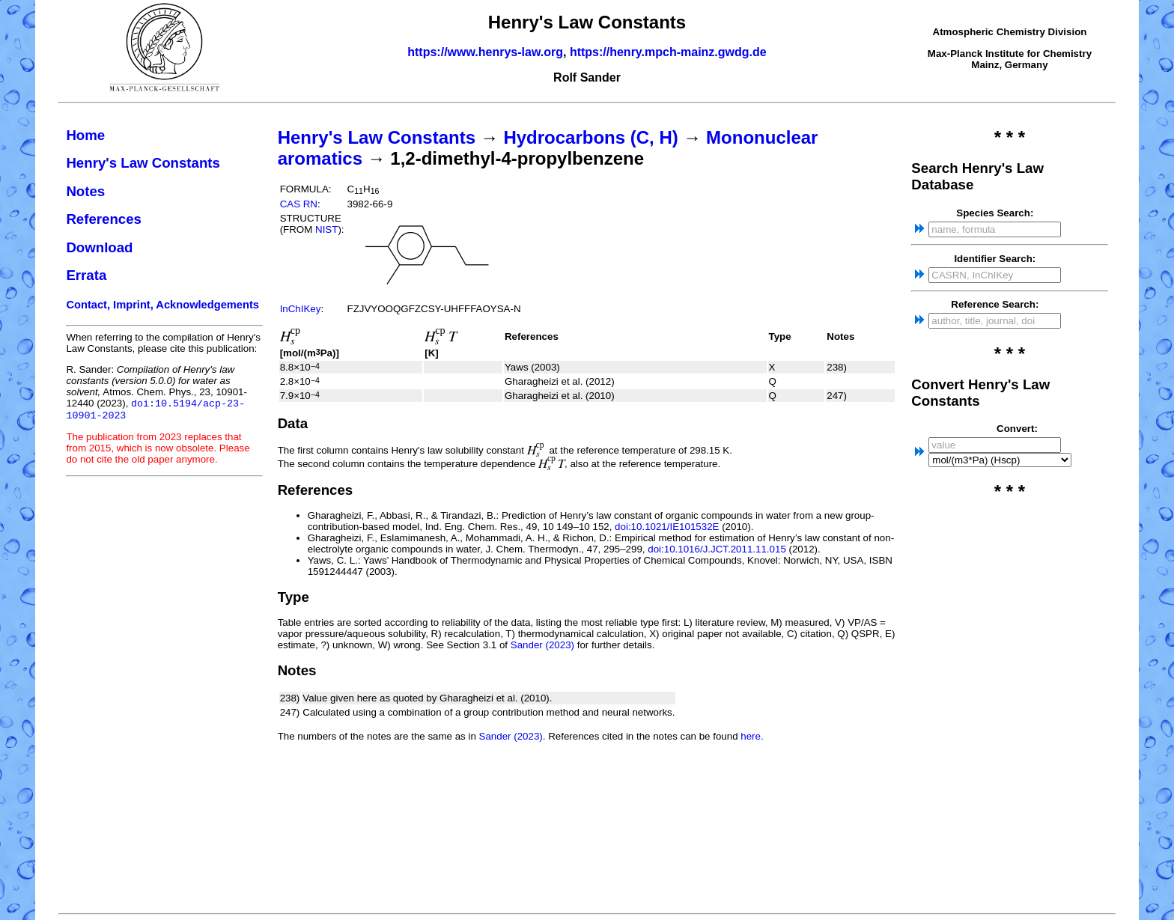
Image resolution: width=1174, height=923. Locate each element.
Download (99, 247)
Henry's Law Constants (143, 163)
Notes (85, 191)
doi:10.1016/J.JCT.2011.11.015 (717, 549)
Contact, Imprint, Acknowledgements (162, 305)
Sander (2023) (542, 645)
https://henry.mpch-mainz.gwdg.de (668, 52)
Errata (86, 275)
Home (85, 135)
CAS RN (298, 204)
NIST (326, 229)
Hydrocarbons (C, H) (590, 137)
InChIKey (300, 308)
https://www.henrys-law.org (485, 52)
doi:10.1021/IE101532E (667, 526)
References (104, 219)
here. (751, 736)
